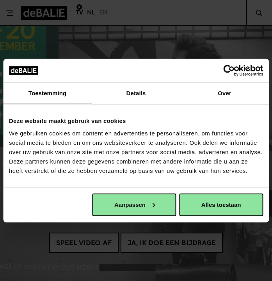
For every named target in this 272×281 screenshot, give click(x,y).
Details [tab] (136, 93)
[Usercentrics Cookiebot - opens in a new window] (229, 70)
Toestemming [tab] (47, 93)
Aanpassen (134, 204)
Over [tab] (224, 93)
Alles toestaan (221, 204)
